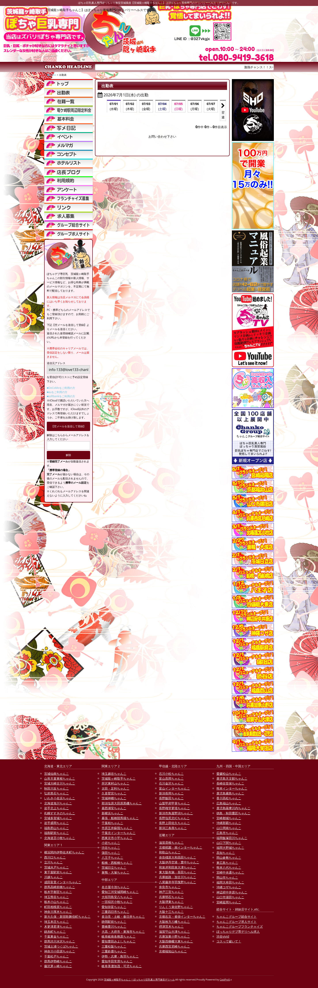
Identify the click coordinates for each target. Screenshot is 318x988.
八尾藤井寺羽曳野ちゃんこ (177, 882)
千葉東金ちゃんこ (56, 936)
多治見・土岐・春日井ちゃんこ (123, 916)
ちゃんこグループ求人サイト (236, 922)
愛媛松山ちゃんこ (228, 773)
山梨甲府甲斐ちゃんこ (174, 803)
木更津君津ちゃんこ (58, 926)
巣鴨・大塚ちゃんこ (115, 872)
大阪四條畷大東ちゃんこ (176, 941)
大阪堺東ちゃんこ (171, 902)
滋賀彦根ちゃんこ (171, 842)
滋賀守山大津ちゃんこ (174, 931)
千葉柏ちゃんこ (112, 823)
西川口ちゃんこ (55, 857)
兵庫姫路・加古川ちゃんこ (177, 877)
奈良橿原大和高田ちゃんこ (177, 857)
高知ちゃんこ (225, 853)
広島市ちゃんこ (227, 833)
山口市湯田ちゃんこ (230, 897)
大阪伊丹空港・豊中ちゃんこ (179, 862)
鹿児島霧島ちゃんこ (230, 793)
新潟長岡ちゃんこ (171, 793)
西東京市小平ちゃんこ (117, 838)
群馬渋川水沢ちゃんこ (59, 941)
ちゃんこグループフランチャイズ (239, 926)
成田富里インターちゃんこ (62, 882)
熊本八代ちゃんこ (228, 867)
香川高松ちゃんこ (228, 798)
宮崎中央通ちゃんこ (230, 872)
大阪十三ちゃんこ (171, 912)
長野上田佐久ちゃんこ (174, 823)
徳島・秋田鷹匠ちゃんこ (233, 813)
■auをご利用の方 (57, 392)
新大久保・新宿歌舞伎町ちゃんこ (67, 916)
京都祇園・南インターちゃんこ (180, 847)
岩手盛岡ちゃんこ (56, 823)
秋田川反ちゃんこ (56, 788)
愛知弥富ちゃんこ (114, 907)
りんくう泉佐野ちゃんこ (176, 907)
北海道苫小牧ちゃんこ (59, 838)
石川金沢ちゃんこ (171, 783)
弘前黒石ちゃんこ (56, 793)
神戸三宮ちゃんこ (171, 892)
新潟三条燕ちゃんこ (173, 828)
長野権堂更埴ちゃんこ (174, 808)
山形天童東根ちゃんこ (59, 778)
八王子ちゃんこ (112, 857)
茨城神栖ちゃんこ (114, 798)
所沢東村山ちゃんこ (115, 783)
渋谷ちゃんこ (111, 848)
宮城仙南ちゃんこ (56, 773)
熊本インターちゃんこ (231, 788)
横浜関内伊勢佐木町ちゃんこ (64, 852)
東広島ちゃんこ (227, 863)
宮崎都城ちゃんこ (228, 818)
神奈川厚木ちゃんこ (58, 912)
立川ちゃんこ (53, 862)
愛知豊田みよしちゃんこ (119, 941)
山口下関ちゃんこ (228, 843)
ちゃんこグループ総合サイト (236, 916)
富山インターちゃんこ (174, 788)
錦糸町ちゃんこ (55, 931)
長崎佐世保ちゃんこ (230, 783)
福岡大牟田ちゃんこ (230, 882)
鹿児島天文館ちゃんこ (231, 778)
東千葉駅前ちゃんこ (58, 872)
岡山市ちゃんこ (227, 877)
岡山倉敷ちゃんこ (228, 857)
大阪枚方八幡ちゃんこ (174, 922)
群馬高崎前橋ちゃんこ (59, 887)
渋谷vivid (222, 936)
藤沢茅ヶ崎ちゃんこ (58, 966)
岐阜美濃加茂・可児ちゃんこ (122, 966)
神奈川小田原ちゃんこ (59, 951)
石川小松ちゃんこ (171, 773)
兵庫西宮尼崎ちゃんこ (174, 946)
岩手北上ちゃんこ (56, 808)
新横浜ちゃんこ (112, 813)
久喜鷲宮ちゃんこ (114, 793)
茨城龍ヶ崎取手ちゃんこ (119, 778)
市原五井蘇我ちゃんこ (117, 828)
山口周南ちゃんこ (228, 828)
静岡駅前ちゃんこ (114, 922)
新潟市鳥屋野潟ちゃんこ (176, 813)
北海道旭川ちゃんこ (58, 803)
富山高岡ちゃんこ (171, 778)
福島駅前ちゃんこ (56, 833)
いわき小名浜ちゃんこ (59, 798)
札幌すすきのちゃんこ (59, 813)
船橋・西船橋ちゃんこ (117, 863)
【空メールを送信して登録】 (68, 426)
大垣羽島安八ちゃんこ (117, 897)
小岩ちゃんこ (111, 843)
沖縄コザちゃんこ (228, 887)
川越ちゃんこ (53, 877)
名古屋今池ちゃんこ (115, 887)
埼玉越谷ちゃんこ (114, 773)
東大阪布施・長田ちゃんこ (177, 872)
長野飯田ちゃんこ (171, 798)
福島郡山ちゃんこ (56, 828)
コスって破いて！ (228, 941)
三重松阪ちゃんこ (114, 946)
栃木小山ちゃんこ (56, 902)
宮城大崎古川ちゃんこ (59, 783)
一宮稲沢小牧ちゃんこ (117, 902)
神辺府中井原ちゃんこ (231, 892)
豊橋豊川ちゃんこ (114, 926)
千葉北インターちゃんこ (119, 833)
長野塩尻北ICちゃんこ (174, 818)
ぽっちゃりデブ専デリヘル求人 (238, 931)
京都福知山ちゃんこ (173, 951)
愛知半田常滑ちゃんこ (117, 961)
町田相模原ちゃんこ (58, 907)
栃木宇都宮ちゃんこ (58, 892)
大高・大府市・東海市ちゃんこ (123, 931)
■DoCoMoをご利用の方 (61, 388)
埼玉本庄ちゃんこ (56, 922)
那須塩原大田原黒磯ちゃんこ (122, 803)
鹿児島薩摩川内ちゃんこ (233, 808)
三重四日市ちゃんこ (115, 912)
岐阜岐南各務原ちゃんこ (119, 936)
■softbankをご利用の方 (61, 396)
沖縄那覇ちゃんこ (228, 823)
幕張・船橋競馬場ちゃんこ (120, 818)
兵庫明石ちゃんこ (171, 897)
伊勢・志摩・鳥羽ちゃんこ (120, 956)
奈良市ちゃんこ (170, 887)
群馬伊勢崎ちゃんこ (58, 961)
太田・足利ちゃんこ (115, 788)
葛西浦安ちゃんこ (114, 808)
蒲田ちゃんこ (111, 853)
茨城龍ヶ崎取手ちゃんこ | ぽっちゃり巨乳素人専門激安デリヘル (139, 979)
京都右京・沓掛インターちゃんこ (182, 916)
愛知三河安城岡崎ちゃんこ (120, 892)
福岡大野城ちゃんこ (230, 848)
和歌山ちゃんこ (170, 852)
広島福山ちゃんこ (228, 803)
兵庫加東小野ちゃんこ (174, 936)
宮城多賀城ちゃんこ (58, 818)
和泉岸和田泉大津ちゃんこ (177, 867)
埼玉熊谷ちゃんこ (56, 897)
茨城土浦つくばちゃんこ (61, 946)
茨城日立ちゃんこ (114, 867)
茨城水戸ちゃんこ (56, 867)
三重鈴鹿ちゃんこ (114, 951)
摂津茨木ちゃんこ (171, 926)
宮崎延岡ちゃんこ (228, 902)
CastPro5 (225, 979)
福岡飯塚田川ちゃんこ (231, 838)
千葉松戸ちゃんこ (56, 956)
